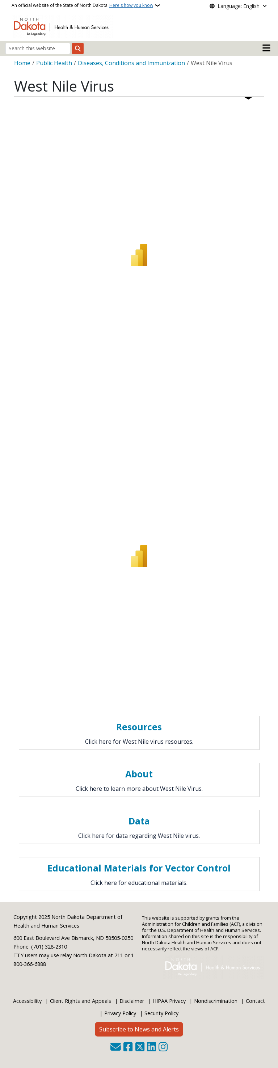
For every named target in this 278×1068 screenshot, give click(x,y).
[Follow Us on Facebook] (127, 1047)
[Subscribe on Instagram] (163, 1047)
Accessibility (27, 1000)
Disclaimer (131, 1000)
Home (22, 63)
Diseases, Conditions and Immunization (131, 63)
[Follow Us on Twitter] (139, 1047)
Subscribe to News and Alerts (139, 1029)
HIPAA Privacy (169, 1000)
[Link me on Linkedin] (151, 1047)
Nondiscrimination (215, 1000)
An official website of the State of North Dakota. (82, 5)
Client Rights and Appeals (80, 1000)
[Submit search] (78, 48)
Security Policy (161, 1013)
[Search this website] (37, 48)
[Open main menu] (266, 48)
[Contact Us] (115, 1047)
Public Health (54, 63)
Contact (255, 1000)
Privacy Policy (120, 1013)
